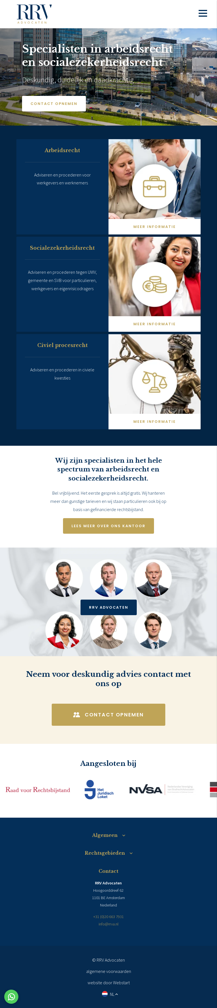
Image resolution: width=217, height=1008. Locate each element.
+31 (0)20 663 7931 (108, 916)
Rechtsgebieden (105, 853)
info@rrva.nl (108, 924)
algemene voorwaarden (108, 971)
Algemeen (105, 835)
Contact (108, 871)
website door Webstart (109, 982)
